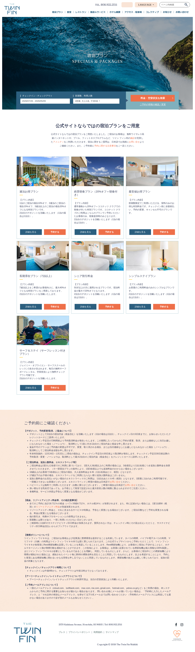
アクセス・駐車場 (133, 12)
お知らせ (167, 12)
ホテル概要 (115, 12)
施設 (132, 138)
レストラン (80, 12)
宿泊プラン (57, 12)
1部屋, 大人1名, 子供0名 (86, 101)
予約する (55, 232)
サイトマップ (112, 632)
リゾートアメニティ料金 (48, 507)
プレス (62, 632)
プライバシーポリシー (79, 632)
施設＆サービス (97, 12)
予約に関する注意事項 (105, 146)
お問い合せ (134, 142)
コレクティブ (152, 12)
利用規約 (98, 632)
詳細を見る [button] (30, 232)
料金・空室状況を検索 (153, 98)
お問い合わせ (182, 12)
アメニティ (58, 142)
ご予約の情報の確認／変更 (153, 104)
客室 (69, 12)
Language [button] (145, 4)
